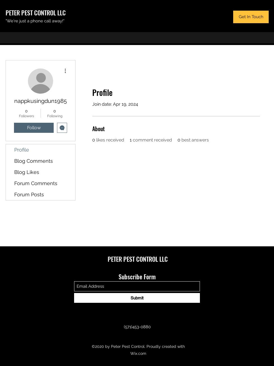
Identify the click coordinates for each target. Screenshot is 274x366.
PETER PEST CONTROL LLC (36, 12)
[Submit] (137, 298)
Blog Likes (26, 172)
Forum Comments (35, 183)
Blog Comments (33, 161)
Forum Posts (29, 194)
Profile (21, 150)
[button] (251, 17)
